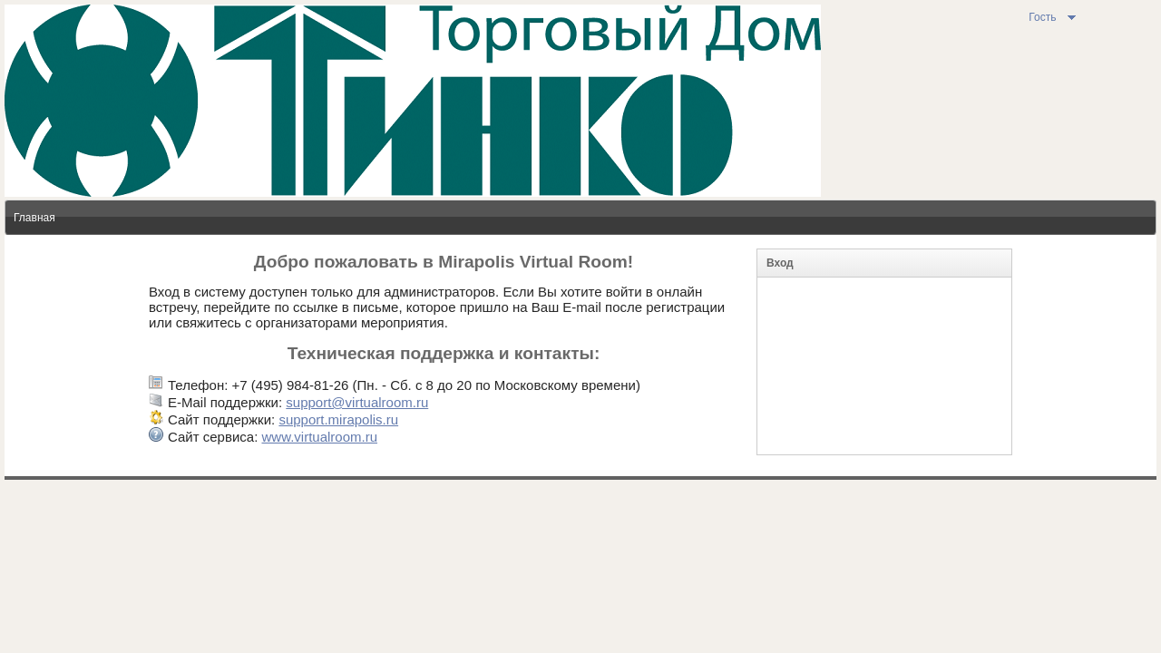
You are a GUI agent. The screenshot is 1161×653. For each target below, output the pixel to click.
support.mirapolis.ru (338, 419)
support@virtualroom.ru (357, 402)
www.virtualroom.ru (319, 436)
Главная (34, 217)
